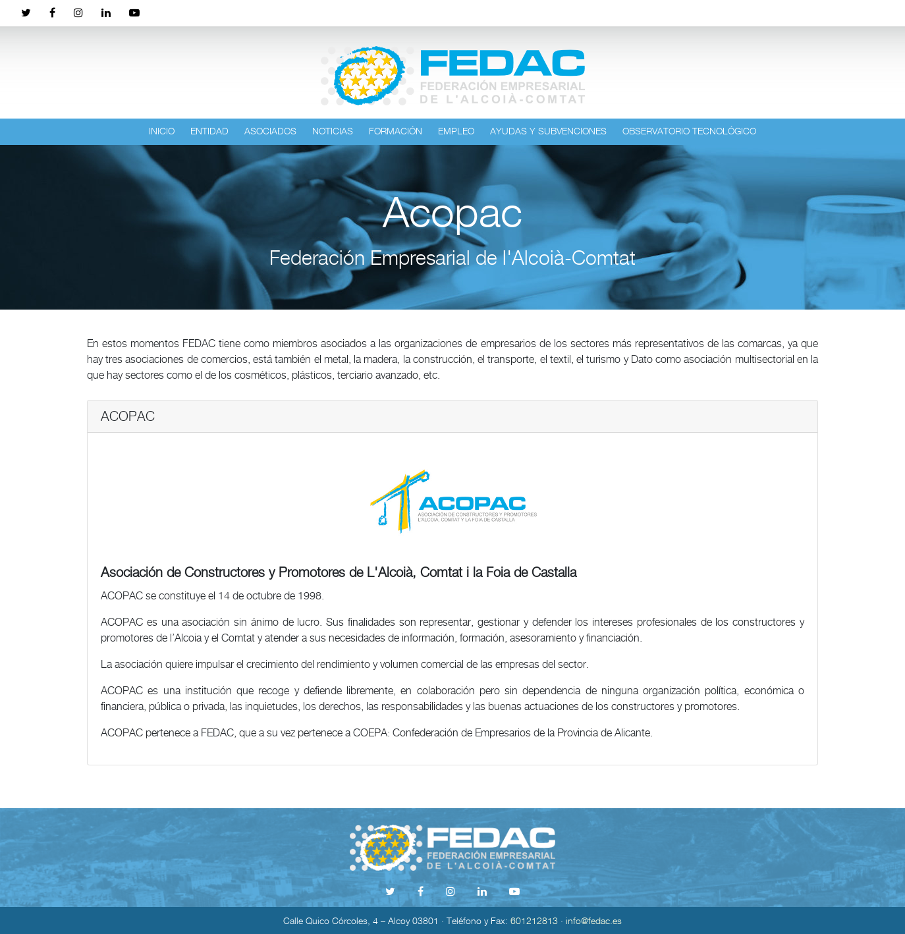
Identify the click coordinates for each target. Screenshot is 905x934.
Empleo (456, 130)
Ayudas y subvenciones (548, 130)
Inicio (162, 130)
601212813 (534, 920)
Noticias (332, 130)
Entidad (209, 130)
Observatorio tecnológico (689, 130)
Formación (395, 130)
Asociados (270, 130)
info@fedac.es (594, 920)
